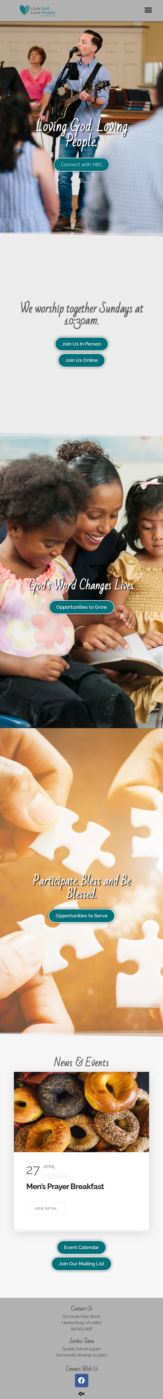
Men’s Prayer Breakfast (65, 1186)
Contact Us (81, 1309)
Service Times (81, 1341)
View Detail (46, 1209)
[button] (148, 10)
